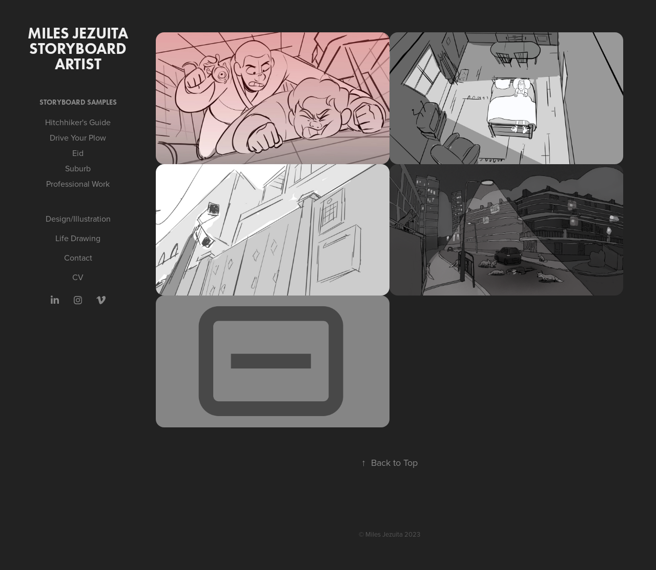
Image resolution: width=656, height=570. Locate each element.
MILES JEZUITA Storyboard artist (80, 48)
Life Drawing (77, 238)
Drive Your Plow (78, 137)
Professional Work (78, 183)
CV (78, 277)
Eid (78, 153)
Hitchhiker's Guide (78, 122)
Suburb (78, 168)
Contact (78, 257)
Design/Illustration (78, 218)
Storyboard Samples (78, 102)
